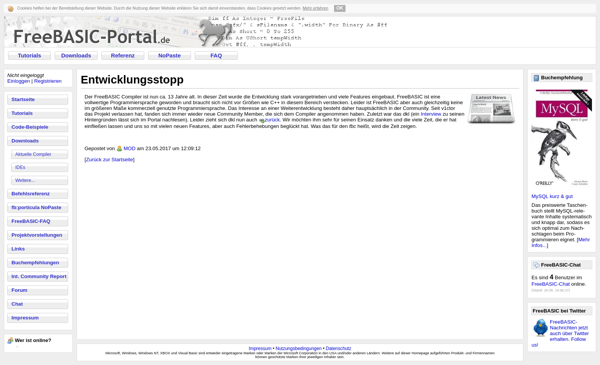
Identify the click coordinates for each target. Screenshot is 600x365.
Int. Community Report (39, 276)
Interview (431, 114)
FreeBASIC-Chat (551, 284)
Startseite (23, 99)
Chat (17, 304)
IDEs (20, 167)
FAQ (216, 55)
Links (18, 249)
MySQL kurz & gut (552, 196)
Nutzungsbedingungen (298, 348)
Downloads (76, 55)
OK (339, 8)
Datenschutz (338, 348)
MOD (129, 148)
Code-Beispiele (29, 127)
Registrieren (48, 81)
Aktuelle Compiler (33, 154)
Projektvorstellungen (36, 235)
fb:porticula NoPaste (36, 207)
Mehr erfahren (315, 8)
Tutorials (29, 55)
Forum (19, 290)
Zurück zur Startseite (109, 159)
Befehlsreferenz (30, 193)
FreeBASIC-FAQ (30, 221)
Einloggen (18, 81)
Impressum (25, 318)
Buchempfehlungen (35, 262)
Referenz (123, 55)
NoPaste (169, 55)
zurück (272, 120)
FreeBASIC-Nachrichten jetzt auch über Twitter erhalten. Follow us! (560, 333)
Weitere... (25, 180)
